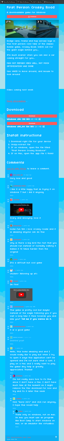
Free (16, 439)
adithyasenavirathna (19, 326)
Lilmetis (15, 259)
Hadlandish (16, 199)
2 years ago (30, 185)
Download (32, 17)
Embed (29, 437)
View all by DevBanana (16, 437)
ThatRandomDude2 (18, 306)
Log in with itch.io (16, 169)
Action (12, 439)
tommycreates (17, 225)
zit (14, 270)
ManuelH (15, 281)
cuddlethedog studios (19, 185)
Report (24, 437)
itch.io (8, 437)
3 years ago (26, 225)
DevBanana (19, 375)
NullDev (21, 411)
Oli (13, 348)
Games (8, 439)
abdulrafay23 (17, 239)
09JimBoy (18, 398)
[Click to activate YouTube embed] (21, 209)
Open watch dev (18, 175)
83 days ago (27, 175)
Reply (11, 181)
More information (17, 101)
